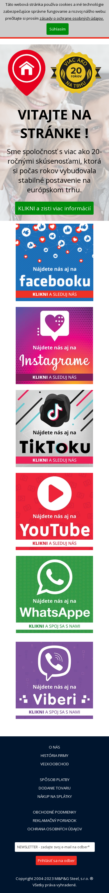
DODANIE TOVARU (55, 788)
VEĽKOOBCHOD (54, 764)
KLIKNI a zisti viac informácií (54, 208)
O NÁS (54, 747)
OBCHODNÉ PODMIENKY (54, 812)
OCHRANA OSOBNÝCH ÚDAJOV (54, 828)
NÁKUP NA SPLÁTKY (54, 796)
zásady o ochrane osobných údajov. (72, 18)
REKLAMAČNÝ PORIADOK (54, 820)
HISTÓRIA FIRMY (54, 755)
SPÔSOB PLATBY (54, 779)
